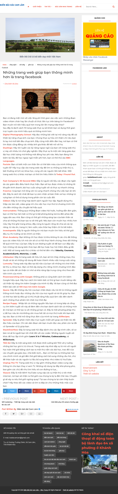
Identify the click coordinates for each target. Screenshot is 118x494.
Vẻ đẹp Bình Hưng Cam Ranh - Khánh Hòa (99, 333)
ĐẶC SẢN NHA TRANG (63, 6)
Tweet (9, 391)
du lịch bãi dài (64, 446)
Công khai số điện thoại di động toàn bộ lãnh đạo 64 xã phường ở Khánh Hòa (98, 443)
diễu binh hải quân (50, 446)
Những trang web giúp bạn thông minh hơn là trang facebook (106, 275)
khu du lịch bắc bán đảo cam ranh (54, 459)
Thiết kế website (91, 373)
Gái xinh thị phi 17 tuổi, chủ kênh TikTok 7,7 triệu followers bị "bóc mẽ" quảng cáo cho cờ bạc (106, 230)
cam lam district (49, 442)
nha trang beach (49, 464)
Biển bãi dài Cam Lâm (27, 409)
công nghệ (8, 83)
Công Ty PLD (89, 370)
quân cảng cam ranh (50, 468)
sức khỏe (67, 472)
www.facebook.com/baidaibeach (97, 189)
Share (23, 391)
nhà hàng (61, 464)
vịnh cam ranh (48, 477)
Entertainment (90, 368)
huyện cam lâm (49, 455)
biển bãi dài (71, 433)
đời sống (15, 83)
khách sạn (72, 459)
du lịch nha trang (49, 451)
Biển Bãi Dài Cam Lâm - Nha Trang (36, 490)
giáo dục (61, 451)
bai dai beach (48, 433)
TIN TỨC (48, 6)
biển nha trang (61, 437)
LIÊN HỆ (78, 6)
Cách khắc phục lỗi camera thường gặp (64, 402)
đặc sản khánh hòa (63, 477)
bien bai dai (59, 433)
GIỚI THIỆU (37, 6)
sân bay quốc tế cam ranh (52, 472)
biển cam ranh (48, 437)
